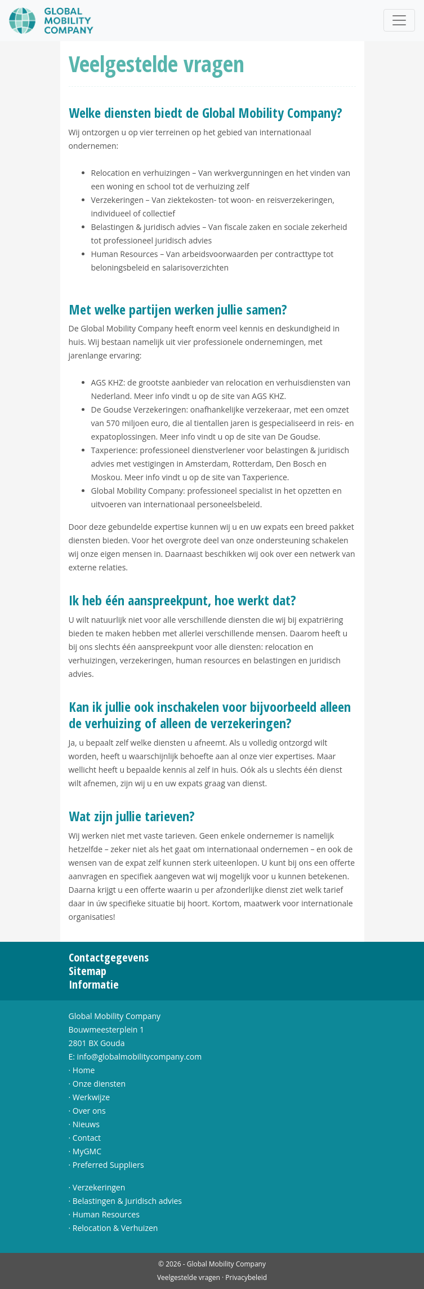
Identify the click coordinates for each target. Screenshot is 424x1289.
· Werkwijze (89, 1097)
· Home (82, 1070)
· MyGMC (85, 1151)
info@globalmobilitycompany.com (139, 1056)
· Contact (85, 1137)
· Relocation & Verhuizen (113, 1227)
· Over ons (87, 1110)
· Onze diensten (97, 1083)
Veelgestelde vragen (188, 1277)
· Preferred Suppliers (106, 1164)
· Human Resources (104, 1214)
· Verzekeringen (97, 1187)
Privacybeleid (246, 1277)
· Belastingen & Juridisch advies (125, 1200)
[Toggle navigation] (399, 20)
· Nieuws (84, 1124)
